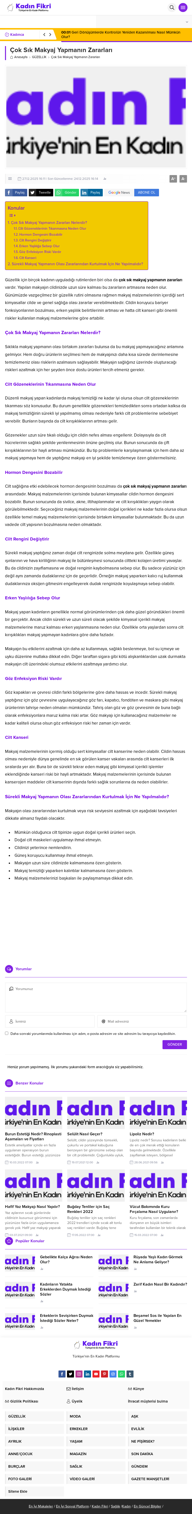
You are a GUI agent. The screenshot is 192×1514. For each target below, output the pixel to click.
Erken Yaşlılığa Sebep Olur (39, 246)
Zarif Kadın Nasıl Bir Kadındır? (160, 1284)
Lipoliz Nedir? (142, 1134)
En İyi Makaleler (41, 1506)
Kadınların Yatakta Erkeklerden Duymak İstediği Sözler (65, 1289)
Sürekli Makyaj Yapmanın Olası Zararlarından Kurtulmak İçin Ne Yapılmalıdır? (77, 264)
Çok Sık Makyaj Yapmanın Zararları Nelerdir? (49, 222)
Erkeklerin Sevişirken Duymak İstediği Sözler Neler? (66, 1318)
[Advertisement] (96, 922)
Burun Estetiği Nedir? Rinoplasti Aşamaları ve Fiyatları (33, 1137)
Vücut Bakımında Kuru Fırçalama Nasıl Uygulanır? (154, 1209)
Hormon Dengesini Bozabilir (40, 234)
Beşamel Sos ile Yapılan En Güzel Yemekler (158, 1318)
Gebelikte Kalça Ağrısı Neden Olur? (66, 1260)
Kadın (126, 1506)
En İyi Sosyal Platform (72, 1506)
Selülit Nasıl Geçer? (84, 1134)
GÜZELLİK (39, 57)
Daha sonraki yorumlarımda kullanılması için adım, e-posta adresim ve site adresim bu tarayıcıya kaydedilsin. (93, 1034)
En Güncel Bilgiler (147, 1506)
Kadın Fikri (100, 1506)
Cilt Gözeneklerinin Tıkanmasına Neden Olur (52, 228)
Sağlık (115, 1506)
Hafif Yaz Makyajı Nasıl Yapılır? (32, 1206)
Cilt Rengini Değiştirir (35, 240)
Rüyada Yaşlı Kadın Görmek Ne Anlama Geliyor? (158, 1260)
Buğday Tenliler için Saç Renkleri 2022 (88, 1209)
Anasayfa (19, 57)
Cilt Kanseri (27, 258)
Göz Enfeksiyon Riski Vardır (40, 252)
